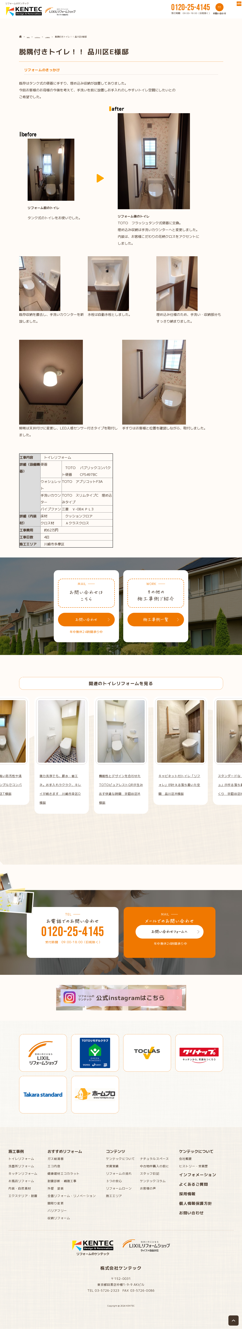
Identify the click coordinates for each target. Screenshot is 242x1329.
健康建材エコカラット (64, 1173)
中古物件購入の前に (154, 1166)
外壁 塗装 (56, 1188)
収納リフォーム (59, 1218)
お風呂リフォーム (21, 1181)
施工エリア (114, 1196)
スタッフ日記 (149, 1173)
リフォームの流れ (119, 1173)
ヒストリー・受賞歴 (193, 1166)
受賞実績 (112, 1166)
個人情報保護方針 (195, 1203)
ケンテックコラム (153, 1181)
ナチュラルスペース (154, 1158)
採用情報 (187, 1193)
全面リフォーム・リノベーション (72, 1196)
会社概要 (185, 1158)
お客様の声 (148, 1188)
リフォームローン (119, 1188)
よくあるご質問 (193, 1184)
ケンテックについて (120, 1158)
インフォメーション (197, 1174)
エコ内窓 (54, 1166)
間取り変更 (56, 1203)
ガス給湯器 (56, 1158)
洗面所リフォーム (21, 1166)
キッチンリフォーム (22, 1173)
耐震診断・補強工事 (62, 1181)
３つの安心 (114, 1181)
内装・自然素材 (19, 1188)
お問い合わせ (191, 1212)
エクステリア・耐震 (22, 1196)
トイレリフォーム (21, 1158)
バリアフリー (57, 1210)
